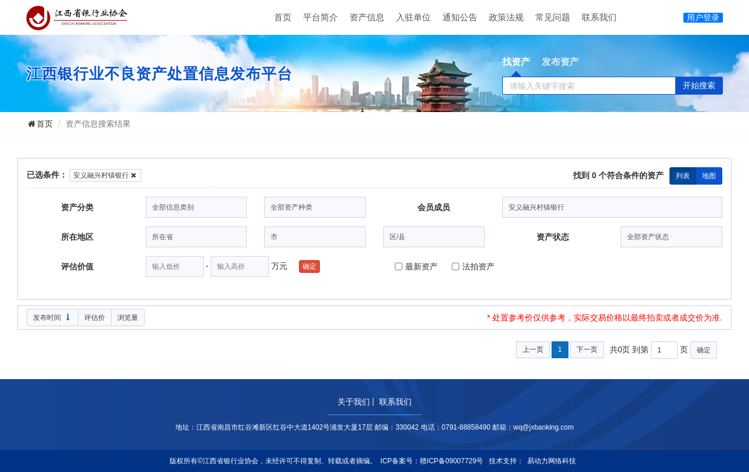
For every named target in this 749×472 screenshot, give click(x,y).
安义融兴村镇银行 (105, 175)
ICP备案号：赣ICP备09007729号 (431, 461)
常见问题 (552, 17)
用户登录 (703, 17)
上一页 (533, 349)
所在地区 (77, 237)
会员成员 (433, 207)
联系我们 (599, 17)
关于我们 (353, 401)
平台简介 (320, 17)
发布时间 (52, 318)
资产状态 (552, 237)
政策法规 (506, 17)
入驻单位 (413, 17)
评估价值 (77, 266)
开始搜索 (699, 85)
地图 (709, 176)
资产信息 (367, 17)
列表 (683, 176)
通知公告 (459, 17)
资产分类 (77, 207)
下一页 (587, 349)
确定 (309, 266)
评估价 (94, 318)
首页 (282, 17)
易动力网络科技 (551, 461)
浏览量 (127, 318)
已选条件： (47, 174)
